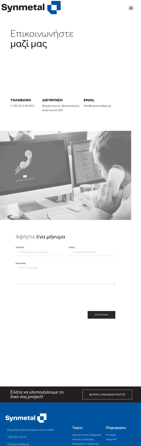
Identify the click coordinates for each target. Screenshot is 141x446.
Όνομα (20, 247)
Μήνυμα (21, 263)
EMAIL (72, 247)
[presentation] (43, 297)
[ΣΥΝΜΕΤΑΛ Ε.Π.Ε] (65, 359)
